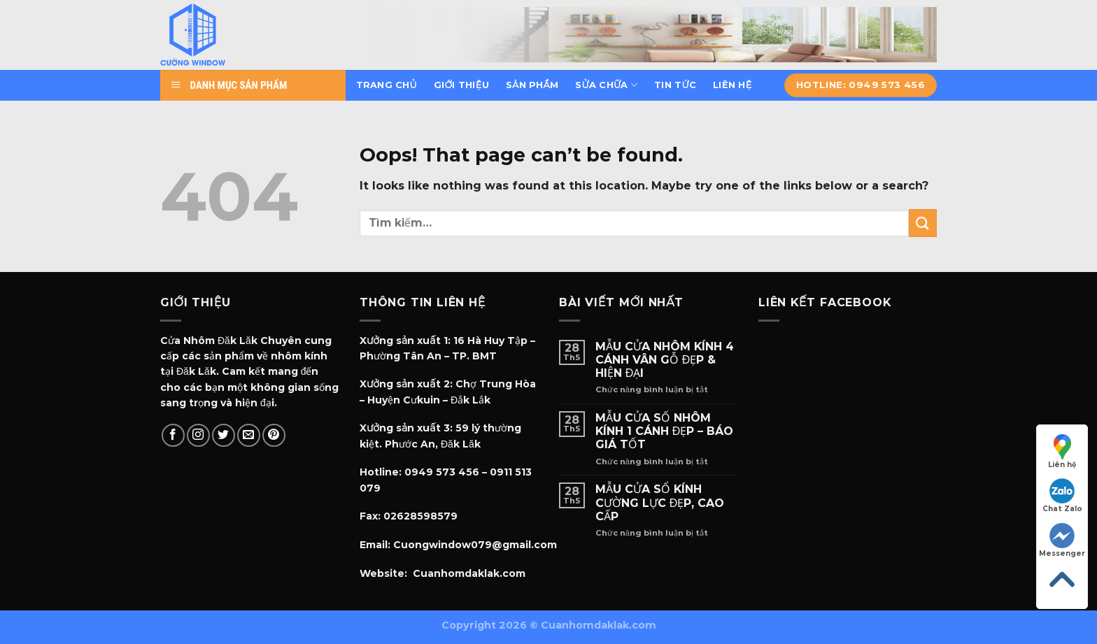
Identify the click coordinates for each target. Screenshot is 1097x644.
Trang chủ (386, 85)
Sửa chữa (606, 85)
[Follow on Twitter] (223, 435)
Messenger (1062, 540)
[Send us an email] (248, 435)
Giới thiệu (461, 85)
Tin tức (675, 85)
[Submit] (923, 222)
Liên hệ (732, 85)
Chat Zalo (1062, 495)
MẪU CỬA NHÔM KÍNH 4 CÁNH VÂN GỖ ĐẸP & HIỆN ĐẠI (664, 360)
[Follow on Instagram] (198, 435)
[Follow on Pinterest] (273, 435)
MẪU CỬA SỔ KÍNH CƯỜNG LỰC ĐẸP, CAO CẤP (660, 502)
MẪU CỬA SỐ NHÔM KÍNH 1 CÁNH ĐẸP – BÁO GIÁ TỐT (664, 431)
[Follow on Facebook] (173, 435)
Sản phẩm (532, 85)
